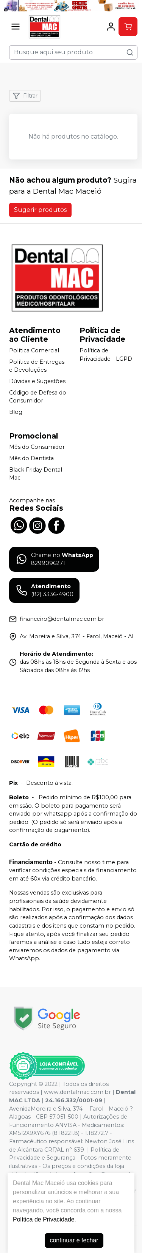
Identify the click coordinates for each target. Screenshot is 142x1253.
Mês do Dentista (31, 458)
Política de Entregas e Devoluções (36, 366)
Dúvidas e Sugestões (37, 381)
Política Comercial (34, 350)
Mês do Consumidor (37, 447)
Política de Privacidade (44, 1219)
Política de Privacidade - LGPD (106, 354)
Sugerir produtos (40, 209)
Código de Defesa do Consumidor (37, 396)
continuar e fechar (74, 1240)
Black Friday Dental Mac (35, 473)
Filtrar (24, 96)
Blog (15, 412)
